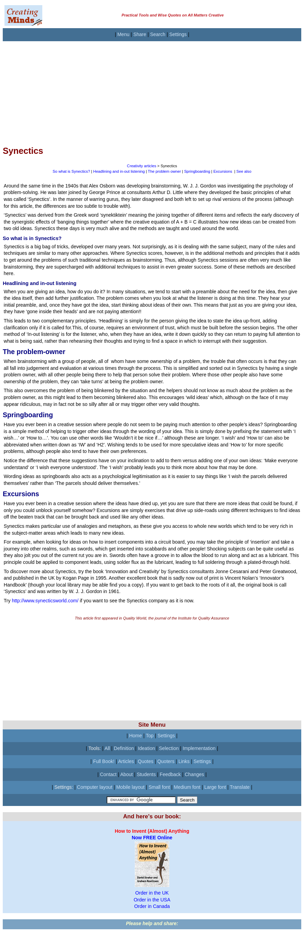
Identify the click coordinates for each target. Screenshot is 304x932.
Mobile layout (130, 787)
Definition (124, 748)
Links (184, 761)
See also (243, 171)
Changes (194, 774)
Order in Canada (152, 906)
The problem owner (164, 171)
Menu (123, 34)
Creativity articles (141, 166)
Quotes (145, 761)
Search (157, 34)
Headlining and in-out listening (119, 171)
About (126, 774)
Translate (240, 787)
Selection (169, 748)
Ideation (146, 748)
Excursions (222, 171)
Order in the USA (152, 899)
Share (139, 34)
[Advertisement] (152, 89)
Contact (108, 774)
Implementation (199, 748)
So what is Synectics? (71, 171)
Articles (126, 761)
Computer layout (94, 787)
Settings (178, 34)
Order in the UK (152, 893)
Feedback (170, 774)
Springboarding (197, 171)
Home (135, 735)
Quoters (165, 761)
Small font (159, 787)
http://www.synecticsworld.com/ (45, 600)
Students (146, 774)
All (107, 748)
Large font (215, 787)
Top (150, 735)
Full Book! (104, 761)
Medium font (187, 787)
